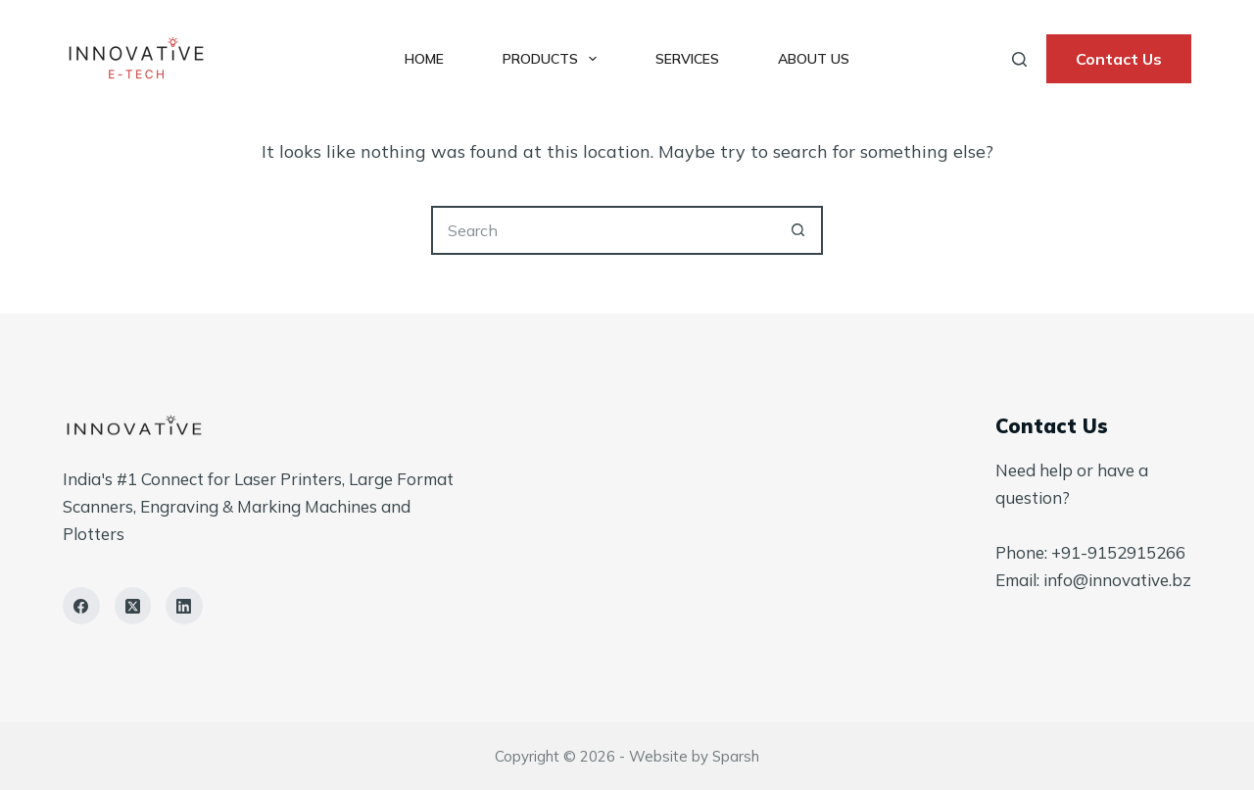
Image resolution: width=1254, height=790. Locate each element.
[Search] (1019, 59)
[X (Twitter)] (133, 605)
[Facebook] (81, 605)
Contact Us (1119, 59)
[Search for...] (602, 230)
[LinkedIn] (184, 605)
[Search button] (798, 230)
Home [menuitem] (424, 59)
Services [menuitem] (687, 59)
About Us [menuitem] (813, 59)
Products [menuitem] (553, 59)
